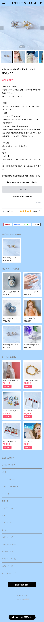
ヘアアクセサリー (8, 479)
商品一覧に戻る (22, 584)
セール (4, 530)
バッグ (4, 515)
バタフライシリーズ (9, 559)
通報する (39, 202)
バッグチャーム (7, 508)
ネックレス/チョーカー (10, 487)
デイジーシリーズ (8, 552)
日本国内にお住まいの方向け (22, 196)
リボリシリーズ (7, 537)
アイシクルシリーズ (9, 573)
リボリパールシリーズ (10, 544)
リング (4, 472)
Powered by (22, 599)
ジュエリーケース (8, 523)
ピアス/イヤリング (8, 465)
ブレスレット (6, 494)
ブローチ (5, 501)
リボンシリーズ (7, 566)
